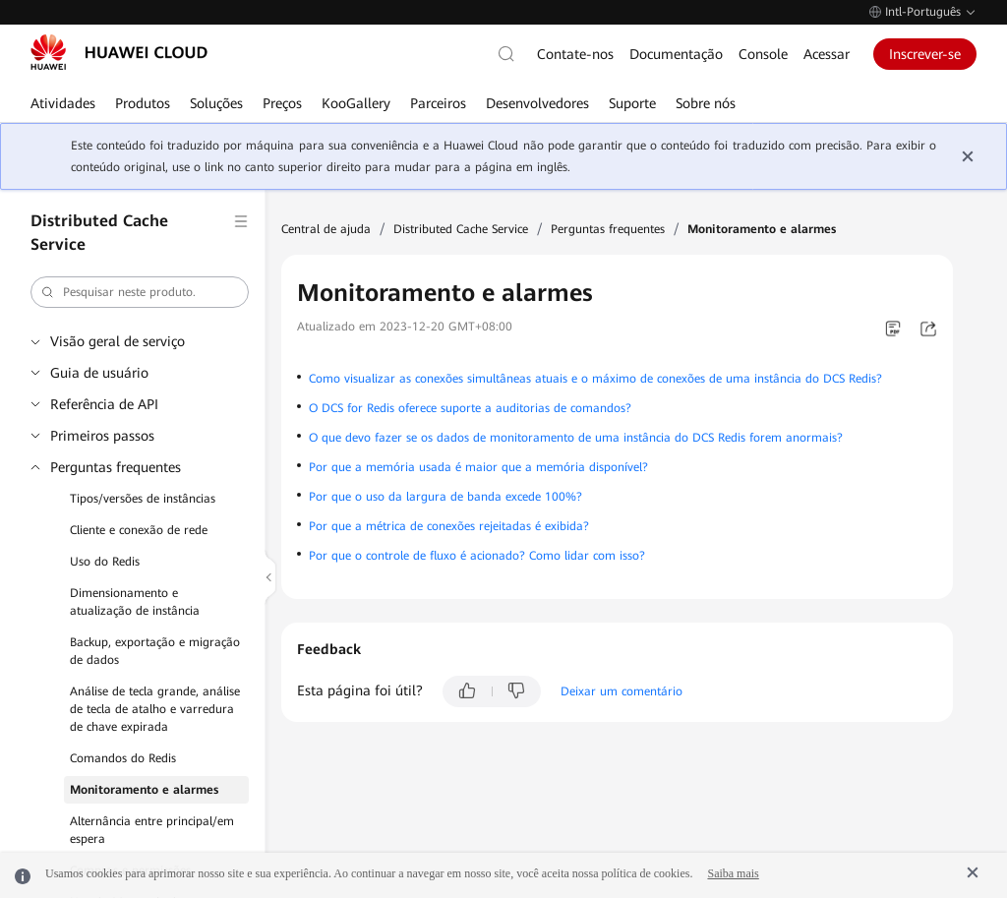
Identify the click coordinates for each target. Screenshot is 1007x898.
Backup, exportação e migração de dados (155, 651)
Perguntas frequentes (115, 467)
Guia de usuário (99, 373)
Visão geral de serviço (117, 341)
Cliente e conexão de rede (138, 530)
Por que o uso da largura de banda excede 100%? (445, 497)
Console (763, 54)
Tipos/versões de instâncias (142, 499)
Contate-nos (575, 54)
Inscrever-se (925, 54)
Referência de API (104, 404)
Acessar (826, 54)
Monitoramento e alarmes (144, 790)
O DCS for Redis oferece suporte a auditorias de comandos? (470, 408)
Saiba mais (732, 873)
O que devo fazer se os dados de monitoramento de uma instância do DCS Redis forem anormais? (576, 438)
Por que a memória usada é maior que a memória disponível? (478, 467)
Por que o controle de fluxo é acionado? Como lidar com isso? (477, 556)
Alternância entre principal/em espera (152, 830)
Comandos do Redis (123, 758)
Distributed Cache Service (460, 229)
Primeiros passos (102, 436)
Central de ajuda (326, 229)
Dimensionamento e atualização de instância (135, 602)
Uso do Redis (105, 562)
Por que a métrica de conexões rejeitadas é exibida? (449, 526)
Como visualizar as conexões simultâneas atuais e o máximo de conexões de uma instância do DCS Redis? (595, 379)
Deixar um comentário (621, 691)
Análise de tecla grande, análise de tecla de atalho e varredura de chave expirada (155, 709)
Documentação (676, 54)
